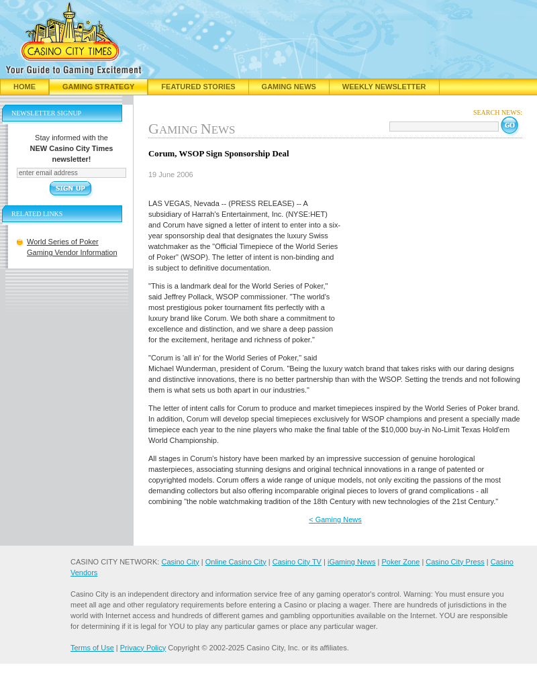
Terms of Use (92, 648)
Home (24, 87)
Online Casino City (235, 562)
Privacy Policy (143, 648)
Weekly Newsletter (384, 87)
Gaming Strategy (98, 87)
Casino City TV (297, 562)
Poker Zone (400, 562)
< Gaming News (335, 519)
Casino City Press (455, 562)
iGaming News (352, 562)
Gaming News (289, 87)
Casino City (180, 562)
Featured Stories (198, 87)
